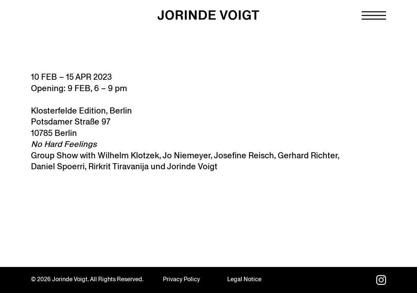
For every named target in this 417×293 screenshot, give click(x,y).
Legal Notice (244, 279)
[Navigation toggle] (373, 15)
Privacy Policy (181, 279)
